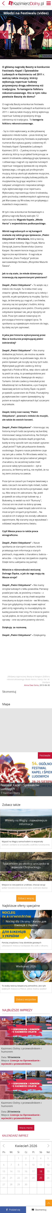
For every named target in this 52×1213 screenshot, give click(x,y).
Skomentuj (40, 1209)
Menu (48, 3)
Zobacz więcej (26, 898)
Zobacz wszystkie (26, 999)
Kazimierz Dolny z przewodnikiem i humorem (21, 1050)
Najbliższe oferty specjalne (21, 906)
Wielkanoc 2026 (26, 966)
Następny (48, 35)
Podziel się (14, 1209)
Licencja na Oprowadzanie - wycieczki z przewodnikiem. (21, 1062)
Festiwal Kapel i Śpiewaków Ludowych (20, 787)
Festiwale (45, 755)
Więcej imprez (26, 1127)
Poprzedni (4, 35)
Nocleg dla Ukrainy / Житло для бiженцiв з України (26, 923)
